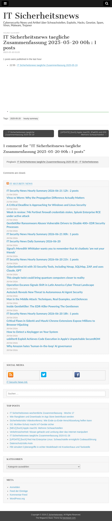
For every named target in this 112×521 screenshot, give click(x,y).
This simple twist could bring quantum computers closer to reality (46, 277)
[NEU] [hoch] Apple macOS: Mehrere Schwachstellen (36, 428)
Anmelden (15, 487)
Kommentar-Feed (18, 494)
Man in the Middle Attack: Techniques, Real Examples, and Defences (47, 299)
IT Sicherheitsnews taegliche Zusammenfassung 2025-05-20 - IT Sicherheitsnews (57, 162)
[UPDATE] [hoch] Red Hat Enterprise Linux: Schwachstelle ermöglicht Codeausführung (53, 439)
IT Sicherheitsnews (41, 16)
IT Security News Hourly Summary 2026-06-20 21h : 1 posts (42, 259)
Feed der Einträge (19, 491)
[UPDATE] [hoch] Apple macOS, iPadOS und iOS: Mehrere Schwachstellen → (84, 133)
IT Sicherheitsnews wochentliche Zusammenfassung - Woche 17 (42, 413)
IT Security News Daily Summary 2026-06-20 (33, 241)
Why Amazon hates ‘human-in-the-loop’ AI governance (39, 346)
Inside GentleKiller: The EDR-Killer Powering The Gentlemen (43, 306)
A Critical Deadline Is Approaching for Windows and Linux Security (46, 205)
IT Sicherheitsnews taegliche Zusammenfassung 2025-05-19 (47, 65)
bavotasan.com (69, 518)
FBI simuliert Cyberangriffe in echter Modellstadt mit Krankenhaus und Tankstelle (50, 447)
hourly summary (11, 33)
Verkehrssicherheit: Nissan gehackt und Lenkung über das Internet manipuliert (49, 432)
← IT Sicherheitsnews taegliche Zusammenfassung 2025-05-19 (19, 133)
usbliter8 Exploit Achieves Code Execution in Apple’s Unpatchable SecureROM (53, 339)
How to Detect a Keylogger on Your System (32, 331)
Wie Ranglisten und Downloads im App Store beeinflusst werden (42, 416)
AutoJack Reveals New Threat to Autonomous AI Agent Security (45, 292)
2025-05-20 (15, 118)
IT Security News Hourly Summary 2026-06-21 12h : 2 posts (42, 190)
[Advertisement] (59, 89)
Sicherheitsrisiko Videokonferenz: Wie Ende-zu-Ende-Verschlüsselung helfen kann (51, 420)
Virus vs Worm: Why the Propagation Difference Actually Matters (46, 197)
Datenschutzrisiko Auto (21, 443)
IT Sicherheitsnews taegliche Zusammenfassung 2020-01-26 (40, 435)
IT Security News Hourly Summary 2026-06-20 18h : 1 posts (42, 313)
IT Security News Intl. (17, 382)
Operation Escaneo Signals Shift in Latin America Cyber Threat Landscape (50, 285)
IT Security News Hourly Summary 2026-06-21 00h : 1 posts (42, 234)
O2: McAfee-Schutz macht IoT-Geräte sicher (32, 424)
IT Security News (20, 183)
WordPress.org (17, 498)
